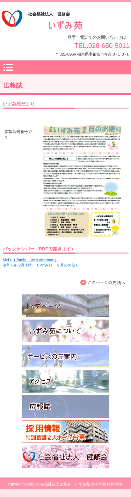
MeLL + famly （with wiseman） (30, 260)
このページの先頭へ (104, 283)
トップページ (65, 305)
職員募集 (65, 431)
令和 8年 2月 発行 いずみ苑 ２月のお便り (41, 265)
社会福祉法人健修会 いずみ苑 (65, 25)
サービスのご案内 (65, 356)
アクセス (65, 381)
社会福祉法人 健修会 (65, 456)
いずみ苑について (65, 331)
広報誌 (65, 406)
